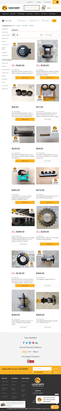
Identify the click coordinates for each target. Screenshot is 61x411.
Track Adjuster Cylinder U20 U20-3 (45, 279)
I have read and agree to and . (45, 372)
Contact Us (5, 396)
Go (54, 20)
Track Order (5, 385)
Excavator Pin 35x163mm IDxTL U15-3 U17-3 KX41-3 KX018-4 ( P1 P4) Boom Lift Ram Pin (47, 156)
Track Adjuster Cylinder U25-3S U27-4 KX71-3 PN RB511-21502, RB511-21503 (22, 322)
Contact (39, 2)
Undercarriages (22, 13)
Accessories (44, 13)
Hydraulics (5, 17)
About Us (30, 2)
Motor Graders (14, 389)
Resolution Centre (4, 389)
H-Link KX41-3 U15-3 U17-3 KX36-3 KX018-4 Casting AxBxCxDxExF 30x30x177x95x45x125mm (22, 197)
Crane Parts (12, 17)
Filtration (4, 66)
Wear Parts (13, 13)
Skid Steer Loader (14, 397)
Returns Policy (23, 390)
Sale (17, 17)
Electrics (37, 13)
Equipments (6, 13)
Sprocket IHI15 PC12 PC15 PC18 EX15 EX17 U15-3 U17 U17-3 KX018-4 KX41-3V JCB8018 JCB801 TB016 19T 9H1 (23, 281)
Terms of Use (25, 381)
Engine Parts (30, 13)
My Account (5, 381)
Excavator (14, 381)
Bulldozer (14, 393)
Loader (13, 385)
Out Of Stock (47, 119)
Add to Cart (25, 77)
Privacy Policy (56, 372)
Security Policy (24, 400)
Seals (3, 82)
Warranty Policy (24, 395)
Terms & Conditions (47, 372)
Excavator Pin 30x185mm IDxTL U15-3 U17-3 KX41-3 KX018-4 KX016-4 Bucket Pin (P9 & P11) (23, 156)
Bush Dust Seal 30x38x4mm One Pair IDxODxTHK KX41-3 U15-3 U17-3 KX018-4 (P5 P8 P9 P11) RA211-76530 (47, 114)
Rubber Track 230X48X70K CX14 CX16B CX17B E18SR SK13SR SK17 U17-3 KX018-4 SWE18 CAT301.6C (23, 239)
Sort (41, 35)
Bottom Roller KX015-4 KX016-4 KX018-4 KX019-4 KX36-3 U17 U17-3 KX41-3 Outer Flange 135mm (47, 73)
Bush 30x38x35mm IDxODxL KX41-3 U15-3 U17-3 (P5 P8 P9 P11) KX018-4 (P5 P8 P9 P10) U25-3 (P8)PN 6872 (22, 114)
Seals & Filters (52, 13)
